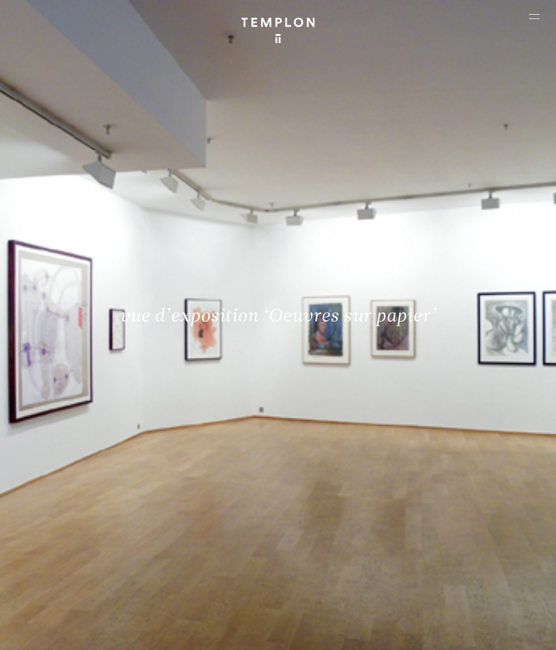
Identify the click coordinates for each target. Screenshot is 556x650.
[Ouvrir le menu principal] (534, 16)
